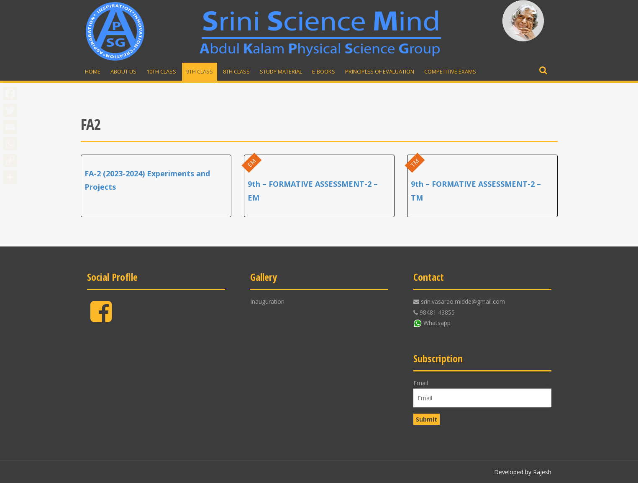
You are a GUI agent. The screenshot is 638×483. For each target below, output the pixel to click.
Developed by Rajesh (522, 472)
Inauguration (267, 301)
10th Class (161, 71)
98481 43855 (437, 312)
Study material (281, 71)
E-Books (323, 71)
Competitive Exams (450, 71)
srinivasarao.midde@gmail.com (463, 301)
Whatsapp (437, 323)
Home (92, 71)
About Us (123, 71)
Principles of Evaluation (379, 71)
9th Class (199, 71)
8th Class (236, 71)
